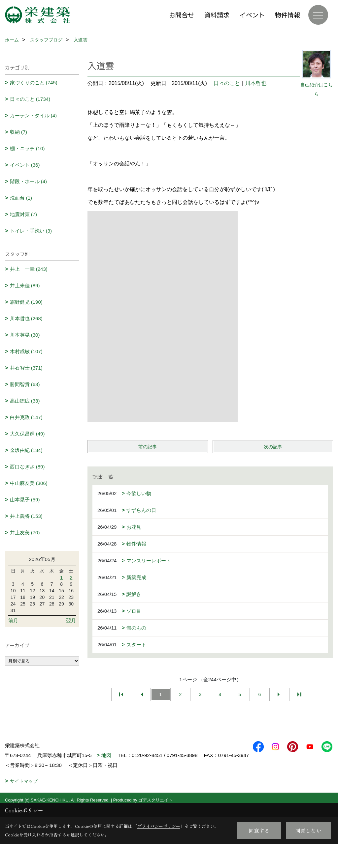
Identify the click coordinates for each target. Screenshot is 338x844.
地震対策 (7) (23, 214)
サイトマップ (24, 791)
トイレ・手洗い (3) (31, 231)
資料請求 (216, 14)
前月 (13, 620)
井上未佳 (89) (25, 285)
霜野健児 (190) (26, 302)
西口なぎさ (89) (27, 466)
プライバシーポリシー (158, 826)
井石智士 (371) (26, 368)
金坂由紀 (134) (26, 450)
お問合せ (181, 14)
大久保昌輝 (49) (27, 433)
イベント (252, 14)
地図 (106, 755)
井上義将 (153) (26, 516)
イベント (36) (25, 165)
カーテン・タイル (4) (33, 115)
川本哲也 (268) (26, 318)
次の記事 (273, 446)
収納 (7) (18, 132)
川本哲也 (255, 83)
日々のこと (227, 83)
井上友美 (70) (25, 532)
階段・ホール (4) (28, 181)
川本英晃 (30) (25, 335)
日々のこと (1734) (30, 99)
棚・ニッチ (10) (27, 148)
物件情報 (287, 14)
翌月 (71, 620)
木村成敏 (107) (26, 351)
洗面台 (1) (21, 198)
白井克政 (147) (26, 417)
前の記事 (147, 446)
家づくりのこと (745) (33, 82)
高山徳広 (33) (25, 401)
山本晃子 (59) (25, 499)
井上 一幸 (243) (29, 269)
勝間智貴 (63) (25, 384)
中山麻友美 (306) (29, 483)
